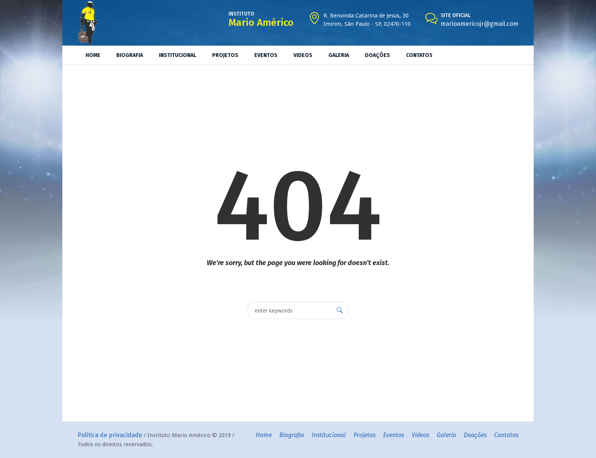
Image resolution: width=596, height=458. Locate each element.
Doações (475, 435)
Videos (420, 435)
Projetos (364, 435)
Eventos (393, 435)
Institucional (329, 435)
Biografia (291, 435)
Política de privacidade (110, 435)
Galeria (446, 435)
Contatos (506, 435)
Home (264, 435)
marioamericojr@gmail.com (479, 23)
